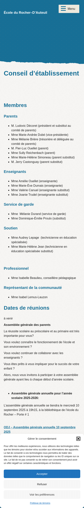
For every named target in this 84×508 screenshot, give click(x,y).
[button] (78, 439)
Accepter (42, 473)
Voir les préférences (42, 494)
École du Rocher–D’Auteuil (25, 13)
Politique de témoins (40, 503)
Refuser (42, 484)
